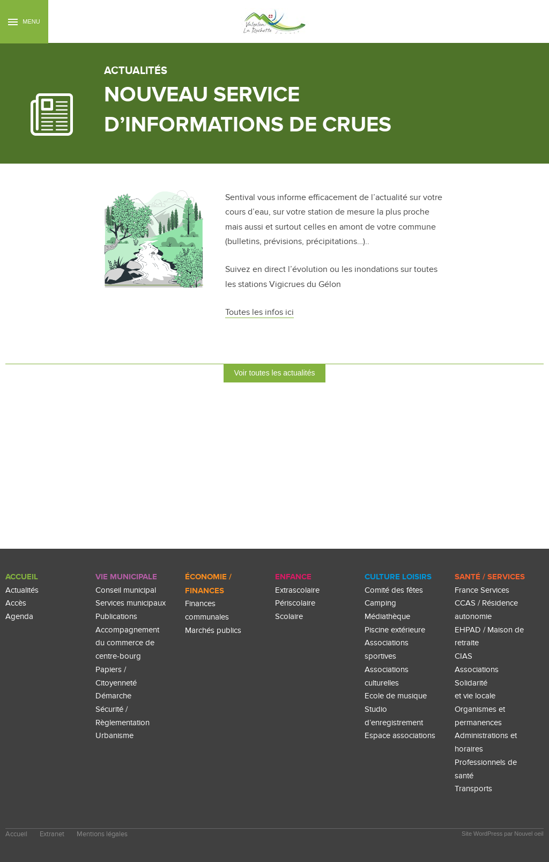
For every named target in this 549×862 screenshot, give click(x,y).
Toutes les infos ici (259, 312)
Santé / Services (490, 577)
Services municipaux (130, 603)
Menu (24, 21)
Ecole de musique (396, 696)
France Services (482, 590)
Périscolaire (295, 603)
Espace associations (400, 735)
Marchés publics (213, 630)
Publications (116, 616)
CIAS (463, 656)
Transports (473, 788)
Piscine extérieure (395, 630)
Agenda (19, 616)
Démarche (113, 696)
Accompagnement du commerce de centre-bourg (127, 643)
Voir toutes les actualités (274, 373)
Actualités (22, 590)
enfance (293, 577)
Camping (380, 603)
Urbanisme (114, 735)
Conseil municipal (125, 590)
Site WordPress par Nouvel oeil (503, 833)
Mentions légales (102, 834)
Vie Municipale (126, 577)
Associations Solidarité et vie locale (477, 683)
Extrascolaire (297, 590)
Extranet (52, 834)
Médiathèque (387, 616)
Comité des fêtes (394, 590)
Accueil (21, 577)
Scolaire (289, 616)
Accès (15, 603)
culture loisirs (398, 577)
